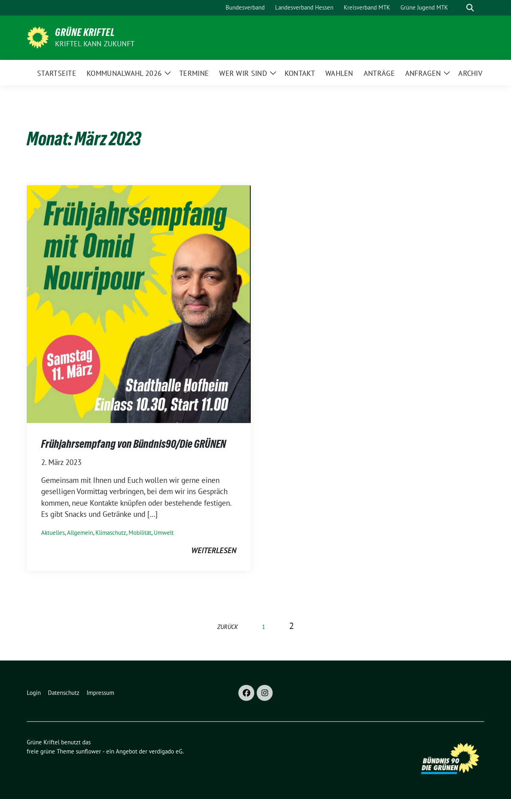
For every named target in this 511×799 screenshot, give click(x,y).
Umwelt (164, 532)
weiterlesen (213, 550)
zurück (227, 627)
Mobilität (140, 532)
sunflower (88, 751)
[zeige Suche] (470, 8)
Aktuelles (53, 532)
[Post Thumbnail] (139, 303)
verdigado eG (165, 751)
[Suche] (458, 8)
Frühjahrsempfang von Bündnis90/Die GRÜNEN (133, 443)
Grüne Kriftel (85, 32)
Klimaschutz (110, 532)
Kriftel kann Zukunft (95, 43)
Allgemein (80, 532)
